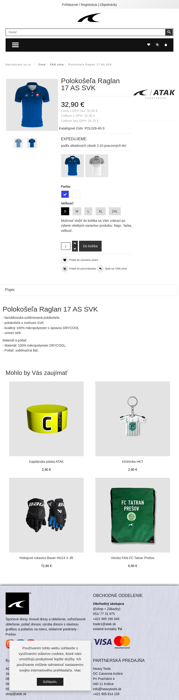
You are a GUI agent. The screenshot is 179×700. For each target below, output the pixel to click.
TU (120, 629)
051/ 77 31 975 (104, 614)
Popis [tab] (9, 290)
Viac (77, 670)
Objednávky (108, 5)
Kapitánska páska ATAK (46, 461)
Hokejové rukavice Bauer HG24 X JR (46, 558)
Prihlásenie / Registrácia (79, 5)
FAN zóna (57, 64)
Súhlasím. (50, 682)
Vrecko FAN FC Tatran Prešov (133, 558)
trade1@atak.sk (104, 624)
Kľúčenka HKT (132, 461)
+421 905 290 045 (106, 619)
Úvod (41, 64)
